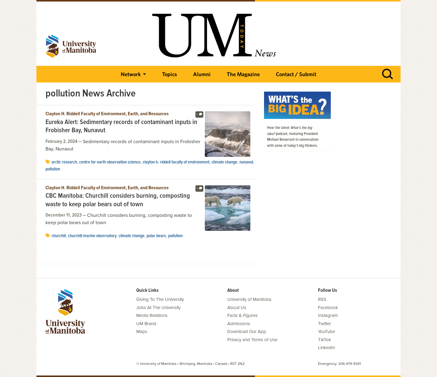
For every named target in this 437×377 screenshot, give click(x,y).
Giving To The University (160, 299)
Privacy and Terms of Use (252, 339)
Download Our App (246, 331)
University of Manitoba (249, 299)
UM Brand (146, 323)
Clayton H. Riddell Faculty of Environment (176, 162)
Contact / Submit (296, 74)
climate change (224, 162)
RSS (322, 299)
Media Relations (152, 315)
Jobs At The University (158, 307)
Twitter (324, 323)
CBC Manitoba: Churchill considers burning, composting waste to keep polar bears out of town (118, 200)
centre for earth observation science (110, 162)
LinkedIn (326, 347)
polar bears (156, 236)
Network (131, 74)
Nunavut (246, 162)
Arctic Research (64, 162)
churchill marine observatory (92, 236)
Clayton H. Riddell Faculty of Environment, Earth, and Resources (107, 114)
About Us (236, 307)
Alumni (202, 74)
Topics (169, 74)
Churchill (59, 236)
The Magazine (243, 74)
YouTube (326, 331)
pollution (53, 169)
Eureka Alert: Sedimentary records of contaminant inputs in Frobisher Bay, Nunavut (121, 126)
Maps (141, 331)
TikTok (324, 339)
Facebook (328, 307)
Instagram (328, 315)
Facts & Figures (242, 315)
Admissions (238, 323)
